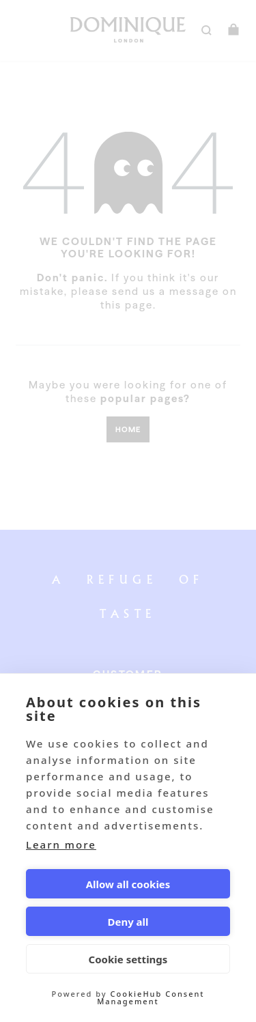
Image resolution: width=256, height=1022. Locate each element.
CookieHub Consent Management (150, 997)
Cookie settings (128, 959)
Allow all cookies (128, 884)
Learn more (61, 844)
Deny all (127, 921)
